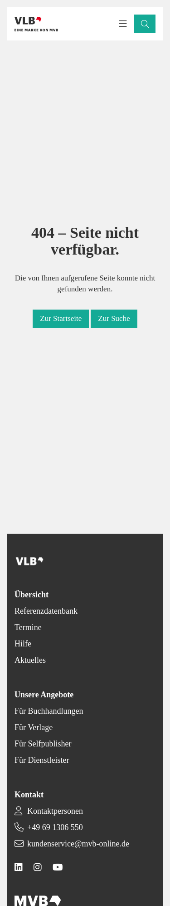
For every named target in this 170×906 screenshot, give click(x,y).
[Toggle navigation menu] (123, 24)
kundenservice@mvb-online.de (78, 843)
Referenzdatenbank (46, 611)
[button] (144, 24)
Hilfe (23, 643)
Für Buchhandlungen (49, 711)
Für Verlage (34, 727)
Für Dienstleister (42, 760)
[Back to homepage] (36, 24)
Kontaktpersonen (55, 811)
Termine (28, 627)
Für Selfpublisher (43, 743)
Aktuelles (30, 660)
